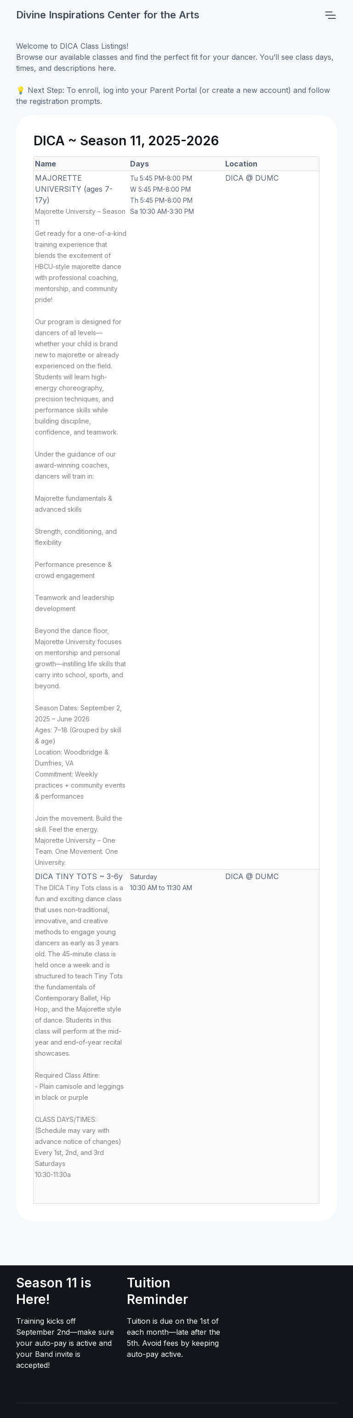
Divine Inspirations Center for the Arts (107, 15)
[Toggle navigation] (330, 15)
